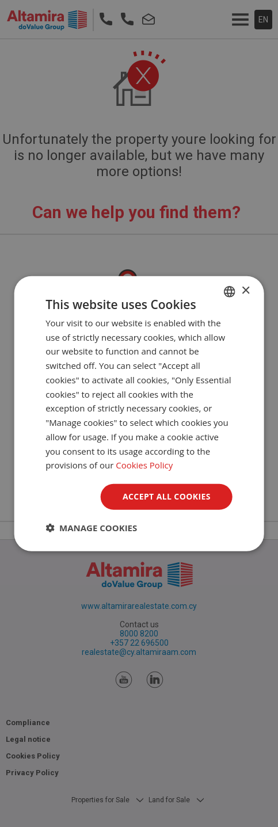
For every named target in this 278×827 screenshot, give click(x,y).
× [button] (245, 291)
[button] (91, 527)
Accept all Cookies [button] (167, 496)
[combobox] (229, 291)
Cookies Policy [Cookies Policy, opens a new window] (144, 465)
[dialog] (139, 413)
